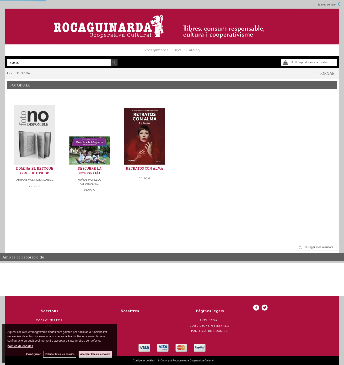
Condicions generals (210, 325)
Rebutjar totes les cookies (60, 354)
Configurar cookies (144, 360)
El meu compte (327, 4)
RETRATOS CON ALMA (144, 168)
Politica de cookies (209, 331)
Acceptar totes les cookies (95, 354)
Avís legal (209, 320)
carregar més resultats (319, 247)
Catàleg (193, 50)
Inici (177, 50)
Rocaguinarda (156, 50)
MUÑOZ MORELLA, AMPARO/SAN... (89, 181)
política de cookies (20, 346)
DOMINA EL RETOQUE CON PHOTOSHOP (34, 171)
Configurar (33, 354)
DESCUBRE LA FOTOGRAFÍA (90, 171)
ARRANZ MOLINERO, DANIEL (34, 179)
